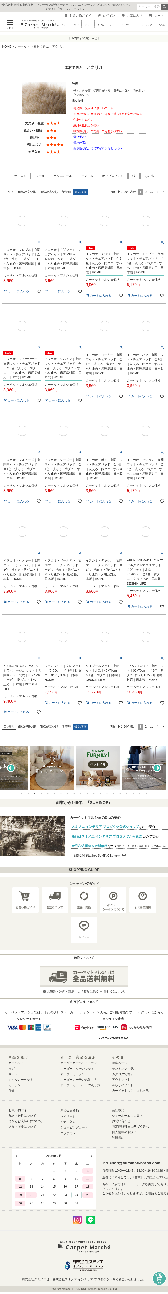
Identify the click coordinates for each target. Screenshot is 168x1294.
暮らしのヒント (122, 1085)
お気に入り (132, 15)
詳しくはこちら (114, 991)
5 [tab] (48, 793)
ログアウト (68, 1133)
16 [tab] (120, 793)
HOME (6, 46)
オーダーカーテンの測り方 (78, 1079)
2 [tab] (28, 793)
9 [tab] (74, 793)
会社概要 (118, 1110)
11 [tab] (87, 793)
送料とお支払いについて (25, 1121)
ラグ (76, 25)
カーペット (62, 25)
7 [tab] (61, 793)
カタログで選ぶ (122, 1074)
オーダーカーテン (72, 1074)
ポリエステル (63, 176)
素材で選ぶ (41, 46)
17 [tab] (126, 793)
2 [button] (146, 192)
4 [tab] (41, 793)
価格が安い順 (27, 192)
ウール (40, 176)
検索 (164, 7)
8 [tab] (67, 793)
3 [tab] (35, 793)
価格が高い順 (49, 192)
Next (157, 768)
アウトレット (121, 1079)
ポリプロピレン (113, 176)
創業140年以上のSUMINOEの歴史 (100, 855)
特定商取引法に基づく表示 (130, 1126)
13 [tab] (100, 793)
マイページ (68, 1116)
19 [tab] (140, 793)
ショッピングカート (74, 1127)
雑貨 (12, 1090)
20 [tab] (146, 793)
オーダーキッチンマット (77, 1068)
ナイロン (20, 176)
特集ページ (119, 1063)
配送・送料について (22, 1115)
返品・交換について (22, 1126)
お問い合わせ (121, 1121)
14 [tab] (107, 793)
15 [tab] (113, 793)
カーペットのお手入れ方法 (130, 1090)
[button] (163, 192)
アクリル (87, 176)
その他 (161, 25)
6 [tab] (54, 793)
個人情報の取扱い (124, 1132)
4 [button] (157, 192)
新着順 (66, 192)
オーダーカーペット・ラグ (78, 1063)
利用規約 (118, 1137)
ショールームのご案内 (127, 1115)
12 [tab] (94, 793)
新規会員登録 (69, 1110)
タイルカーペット (106, 25)
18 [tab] (133, 793)
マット (88, 25)
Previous (10, 768)
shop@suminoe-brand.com (135, 1163)
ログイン (106, 15)
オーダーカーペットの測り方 (80, 1085)
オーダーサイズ (144, 25)
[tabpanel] (84, 768)
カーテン (125, 25)
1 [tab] (21, 793)
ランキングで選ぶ (124, 1068)
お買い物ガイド (78, 15)
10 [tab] (81, 793)
